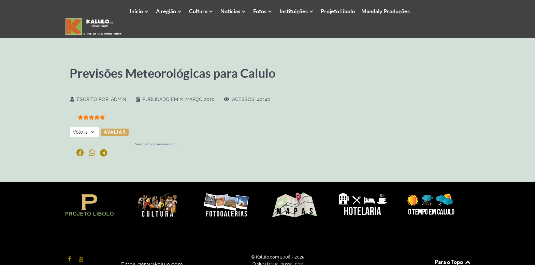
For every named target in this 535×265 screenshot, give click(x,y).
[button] (80, 137)
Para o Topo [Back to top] (453, 247)
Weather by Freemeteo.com (155, 129)
